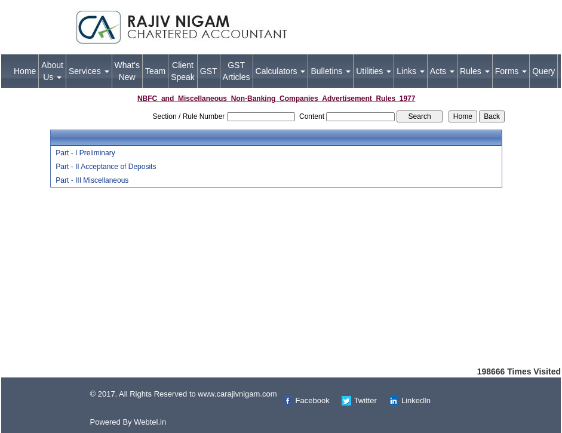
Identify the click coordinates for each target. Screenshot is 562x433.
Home (25, 71)
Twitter (365, 400)
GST (208, 71)
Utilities (373, 71)
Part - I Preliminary (85, 153)
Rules (475, 71)
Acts (442, 71)
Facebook (313, 400)
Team (155, 71)
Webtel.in (150, 421)
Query (543, 71)
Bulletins (331, 71)
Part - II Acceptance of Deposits (106, 166)
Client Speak (183, 71)
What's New (127, 71)
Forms (511, 71)
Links (411, 71)
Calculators (281, 71)
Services (89, 71)
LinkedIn (416, 400)
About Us (52, 71)
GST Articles (236, 71)
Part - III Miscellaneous (92, 180)
